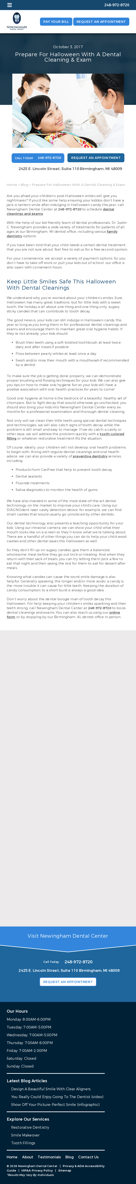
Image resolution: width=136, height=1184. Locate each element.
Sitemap (64, 1170)
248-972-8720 (69, 209)
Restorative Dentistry (30, 1127)
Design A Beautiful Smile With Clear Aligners (51, 1089)
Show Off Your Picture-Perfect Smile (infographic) (55, 1104)
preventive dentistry (90, 456)
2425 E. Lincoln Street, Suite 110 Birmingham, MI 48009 (70, 168)
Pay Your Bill (56, 22)
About (27, 1157)
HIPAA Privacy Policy (37, 1170)
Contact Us (88, 1157)
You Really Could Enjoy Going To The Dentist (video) (57, 1097)
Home (12, 185)
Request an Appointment (101, 22)
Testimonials (49, 1157)
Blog (24, 185)
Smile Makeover (25, 1135)
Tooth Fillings (23, 1143)
